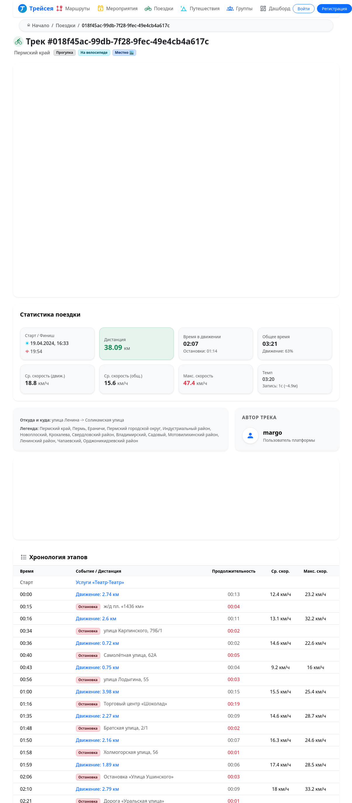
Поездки (159, 8)
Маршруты (73, 8)
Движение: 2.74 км (97, 594)
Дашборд (275, 8)
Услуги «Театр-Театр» (100, 582)
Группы (240, 8)
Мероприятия (117, 8)
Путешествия (200, 8)
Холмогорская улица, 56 (131, 752)
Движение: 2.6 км (96, 618)
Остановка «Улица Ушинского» (139, 776)
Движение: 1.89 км (97, 764)
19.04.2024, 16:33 (49, 343)
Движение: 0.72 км (97, 643)
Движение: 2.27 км (97, 716)
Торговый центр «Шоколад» (135, 703)
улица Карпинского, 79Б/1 (133, 630)
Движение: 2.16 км (97, 740)
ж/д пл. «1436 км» (124, 606)
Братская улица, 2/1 (126, 728)
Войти (304, 8)
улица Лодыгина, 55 (126, 679)
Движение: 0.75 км (97, 667)
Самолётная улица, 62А (130, 655)
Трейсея (36, 8)
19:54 (36, 351)
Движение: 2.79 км (97, 789)
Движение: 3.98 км (97, 691)
